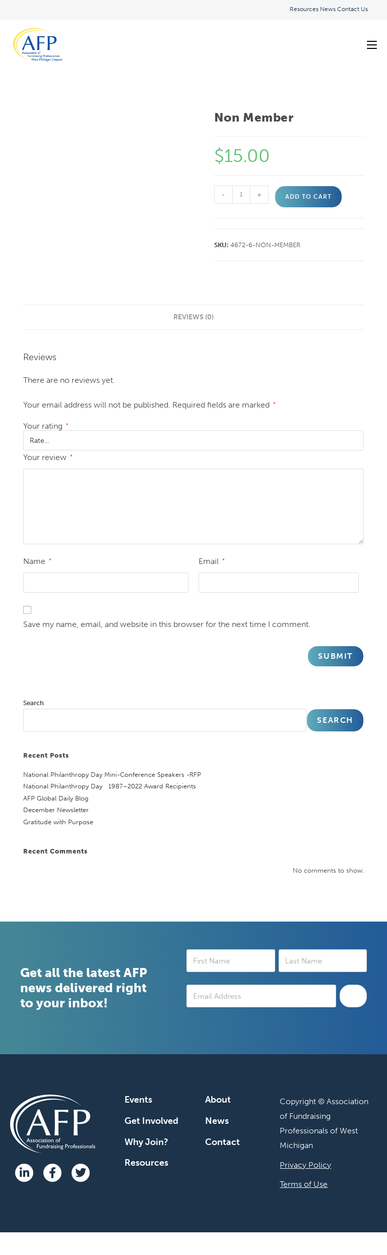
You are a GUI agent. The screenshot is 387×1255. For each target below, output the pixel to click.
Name (37, 561)
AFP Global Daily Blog (56, 798)
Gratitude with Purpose (58, 822)
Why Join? (146, 1142)
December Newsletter (56, 810)
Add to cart (308, 196)
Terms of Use (304, 1184)
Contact (222, 1142)
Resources (304, 9)
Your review (48, 457)
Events (138, 1099)
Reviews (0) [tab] (193, 316)
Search (33, 703)
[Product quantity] (241, 195)
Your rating (46, 426)
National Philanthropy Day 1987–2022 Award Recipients (109, 786)
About (218, 1099)
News (328, 9)
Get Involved (151, 1120)
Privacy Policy (305, 1165)
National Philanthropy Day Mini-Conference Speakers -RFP (112, 774)
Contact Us (352, 9)
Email (212, 561)
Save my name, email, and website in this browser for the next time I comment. (166, 624)
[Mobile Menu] (372, 44)
